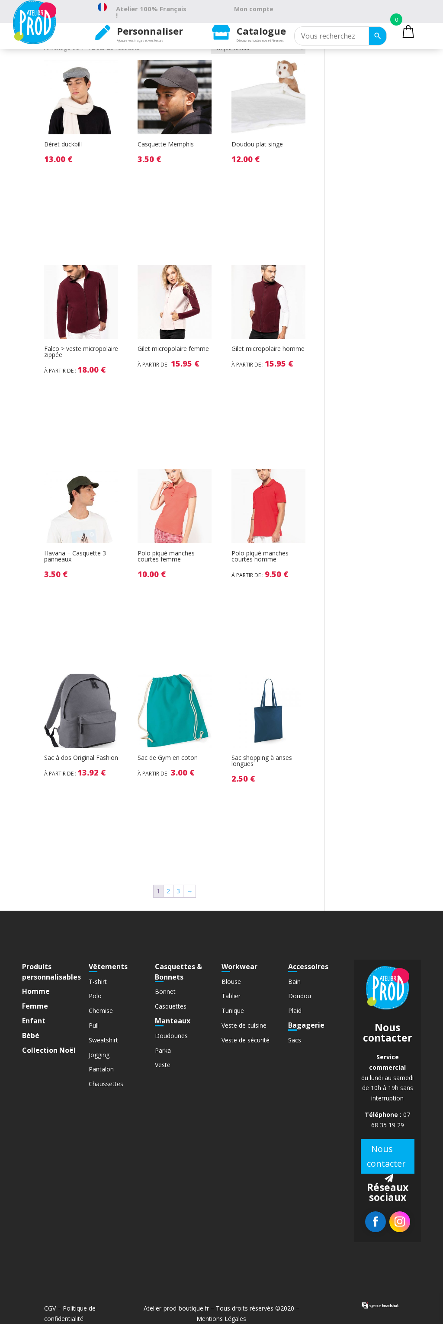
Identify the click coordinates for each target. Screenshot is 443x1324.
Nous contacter (386, 1156)
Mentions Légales (221, 1318)
